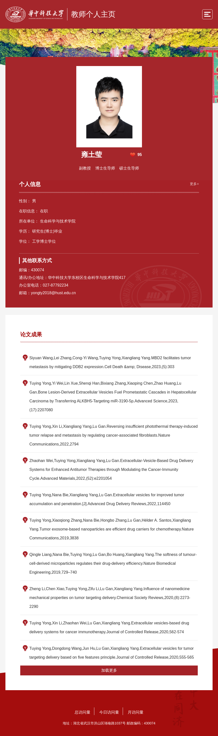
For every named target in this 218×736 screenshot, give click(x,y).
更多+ (193, 183)
